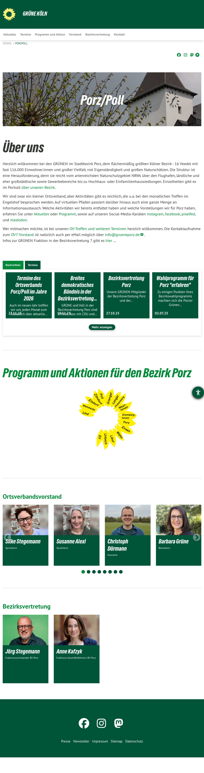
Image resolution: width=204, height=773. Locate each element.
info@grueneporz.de (122, 234)
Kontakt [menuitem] (119, 34)
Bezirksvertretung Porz (126, 281)
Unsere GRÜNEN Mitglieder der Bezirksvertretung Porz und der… (126, 296)
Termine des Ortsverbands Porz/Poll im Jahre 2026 (29, 288)
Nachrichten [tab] (13, 265)
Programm (67, 213)
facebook (172, 213)
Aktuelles (42, 213)
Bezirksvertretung (27, 622)
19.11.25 (64, 313)
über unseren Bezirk (38, 187)
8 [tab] (121, 587)
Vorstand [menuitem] (75, 34)
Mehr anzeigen (102, 327)
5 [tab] (104, 587)
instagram (155, 213)
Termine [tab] (33, 265)
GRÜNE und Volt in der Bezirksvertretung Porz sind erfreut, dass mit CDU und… (77, 309)
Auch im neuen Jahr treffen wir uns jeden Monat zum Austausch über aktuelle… (29, 309)
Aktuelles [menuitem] (9, 34)
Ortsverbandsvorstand (33, 512)
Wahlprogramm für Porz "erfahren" (175, 281)
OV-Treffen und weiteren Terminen (98, 228)
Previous (7, 553)
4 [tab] (99, 587)
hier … (111, 240)
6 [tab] (110, 587)
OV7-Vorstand (22, 234)
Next (196, 553)
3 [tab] (94, 587)
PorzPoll (21, 43)
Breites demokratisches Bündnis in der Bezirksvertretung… (77, 288)
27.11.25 (15, 313)
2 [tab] (88, 587)
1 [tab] (83, 587)
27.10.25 (112, 313)
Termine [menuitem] (25, 34)
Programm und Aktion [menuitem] (50, 34)
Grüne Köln (35, 13)
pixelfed (188, 213)
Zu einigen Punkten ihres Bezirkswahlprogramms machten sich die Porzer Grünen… (175, 298)
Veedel (7, 43)
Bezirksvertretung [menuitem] (97, 34)
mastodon (18, 219)
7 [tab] (115, 587)
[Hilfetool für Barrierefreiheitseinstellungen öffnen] (198, 392)
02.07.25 (161, 313)
